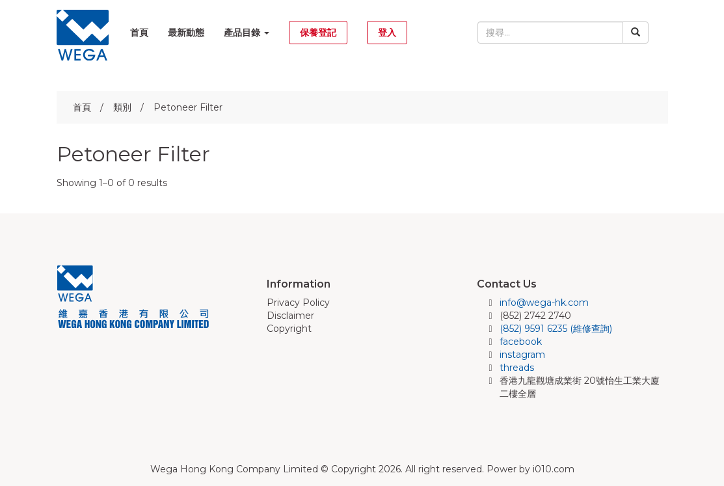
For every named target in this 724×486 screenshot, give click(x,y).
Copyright (289, 328)
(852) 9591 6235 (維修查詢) (556, 328)
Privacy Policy (298, 302)
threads (517, 367)
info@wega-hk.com (544, 302)
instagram (522, 354)
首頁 (139, 32)
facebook (521, 341)
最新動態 (186, 32)
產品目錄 (246, 32)
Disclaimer (290, 315)
